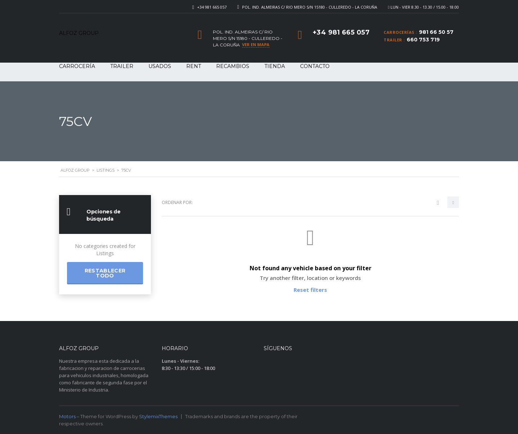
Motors (67, 416)
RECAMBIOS (232, 66)
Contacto (315, 66)
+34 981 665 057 (212, 7)
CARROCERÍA (77, 66)
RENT (193, 66)
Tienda (274, 66)
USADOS (159, 66)
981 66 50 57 (436, 32)
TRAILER (121, 66)
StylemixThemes (158, 416)
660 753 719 (423, 39)
